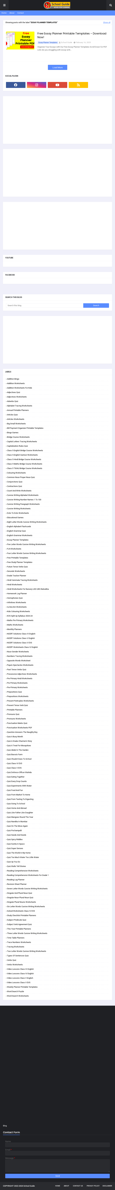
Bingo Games (12, 432)
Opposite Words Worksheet (18, 660)
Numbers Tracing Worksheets (19, 656)
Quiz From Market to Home (18, 795)
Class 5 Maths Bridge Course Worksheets (24, 464)
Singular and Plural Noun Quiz (19, 893)
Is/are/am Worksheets (17, 607)
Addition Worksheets (16, 383)
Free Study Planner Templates (19, 562)
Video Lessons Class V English (20, 978)
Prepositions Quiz (14, 692)
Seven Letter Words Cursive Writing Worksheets (27, 888)
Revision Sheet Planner (17, 884)
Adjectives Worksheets (17, 397)
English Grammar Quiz (16, 531)
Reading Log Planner (15, 880)
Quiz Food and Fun (15, 790)
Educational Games (15, 517)
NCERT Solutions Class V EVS (19, 643)
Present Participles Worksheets (20, 701)
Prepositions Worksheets (17, 696)
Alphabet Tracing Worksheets (19, 406)
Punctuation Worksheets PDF (19, 728)
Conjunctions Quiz (14, 482)
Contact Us (78, 1186)
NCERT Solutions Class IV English (21, 634)
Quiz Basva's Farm (14, 754)
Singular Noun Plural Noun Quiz (20, 897)
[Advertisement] (57, 120)
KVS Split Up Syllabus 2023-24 (19, 616)
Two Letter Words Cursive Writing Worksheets (26, 951)
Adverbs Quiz (12, 401)
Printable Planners (14, 710)
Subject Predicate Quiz (16, 920)
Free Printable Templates (17, 558)
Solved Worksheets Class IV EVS (21, 911)
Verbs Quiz (11, 960)
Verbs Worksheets (15, 964)
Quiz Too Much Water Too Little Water (23, 857)
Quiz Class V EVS (14, 768)
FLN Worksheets (14, 549)
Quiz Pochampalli (14, 830)
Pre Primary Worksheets (17, 683)
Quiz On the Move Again (17, 826)
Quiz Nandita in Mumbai (17, 821)
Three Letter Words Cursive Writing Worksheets (27, 933)
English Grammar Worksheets (19, 535)
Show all (106, 22)
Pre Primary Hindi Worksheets (19, 678)
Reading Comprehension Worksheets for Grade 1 (28, 875)
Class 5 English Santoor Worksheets (22, 455)
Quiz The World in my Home (19, 853)
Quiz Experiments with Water (19, 786)
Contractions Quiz (14, 486)
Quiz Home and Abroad (17, 808)
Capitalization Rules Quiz (17, 446)
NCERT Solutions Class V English (21, 638)
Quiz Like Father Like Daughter (20, 812)
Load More (58, 67)
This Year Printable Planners (19, 929)
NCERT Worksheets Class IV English (22, 647)
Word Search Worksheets (18, 996)
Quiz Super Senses (15, 848)
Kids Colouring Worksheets (18, 611)
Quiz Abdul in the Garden (17, 750)
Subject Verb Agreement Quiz (19, 924)
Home (3, 13)
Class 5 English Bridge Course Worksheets (25, 450)
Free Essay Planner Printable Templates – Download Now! (71, 35)
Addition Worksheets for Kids (19, 388)
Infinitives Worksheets (16, 602)
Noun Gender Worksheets (18, 652)
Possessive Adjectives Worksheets (22, 674)
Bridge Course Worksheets (18, 437)
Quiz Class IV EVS (14, 763)
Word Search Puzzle (15, 991)
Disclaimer (107, 1186)
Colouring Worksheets (16, 473)
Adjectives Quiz (13, 392)
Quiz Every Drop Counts (17, 781)
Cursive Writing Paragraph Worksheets (23, 504)
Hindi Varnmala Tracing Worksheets (22, 580)
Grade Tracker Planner (16, 576)
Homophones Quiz (15, 598)
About (11, 13)
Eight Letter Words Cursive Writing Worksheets (27, 522)
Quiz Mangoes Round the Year (20, 817)
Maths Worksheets (15, 625)
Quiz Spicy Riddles (15, 839)
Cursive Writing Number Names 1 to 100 (24, 500)
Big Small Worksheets (16, 423)
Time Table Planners (15, 938)
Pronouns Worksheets (16, 719)
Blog (5, 1126)
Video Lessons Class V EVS (18, 982)
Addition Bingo (13, 379)
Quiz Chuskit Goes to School (19, 759)
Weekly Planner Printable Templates (22, 987)
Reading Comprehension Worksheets (22, 871)
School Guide (66, 42)
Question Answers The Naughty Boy (22, 732)
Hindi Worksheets (14, 584)
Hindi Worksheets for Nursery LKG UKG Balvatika (28, 589)
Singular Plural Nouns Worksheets (21, 902)
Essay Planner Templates (47, 43)
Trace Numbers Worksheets (19, 942)
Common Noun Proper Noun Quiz (21, 477)
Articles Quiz (12, 415)
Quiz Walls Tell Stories (16, 866)
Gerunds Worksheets (16, 571)
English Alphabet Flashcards (19, 526)
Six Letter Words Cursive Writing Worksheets (26, 906)
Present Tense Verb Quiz (17, 705)
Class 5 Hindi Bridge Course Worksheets (24, 459)
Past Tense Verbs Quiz (16, 669)
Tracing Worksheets (15, 947)
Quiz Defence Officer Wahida (19, 772)
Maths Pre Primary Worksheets (20, 620)
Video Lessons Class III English (20, 969)
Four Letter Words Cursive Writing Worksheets (26, 553)
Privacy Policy (93, 1186)
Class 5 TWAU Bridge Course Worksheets (24, 468)
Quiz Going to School (16, 804)
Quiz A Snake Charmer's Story (19, 741)
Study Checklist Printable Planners (21, 915)
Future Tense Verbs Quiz (17, 567)
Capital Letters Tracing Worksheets (22, 441)
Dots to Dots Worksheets (18, 513)
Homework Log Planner (17, 593)
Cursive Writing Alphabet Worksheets (22, 495)
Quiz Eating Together (15, 777)
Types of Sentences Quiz (18, 956)
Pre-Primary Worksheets (17, 687)
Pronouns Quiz (13, 714)
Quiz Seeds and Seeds (16, 835)
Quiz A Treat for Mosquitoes (19, 745)
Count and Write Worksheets (19, 491)
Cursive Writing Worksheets (19, 508)
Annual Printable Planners (18, 410)
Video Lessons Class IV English (20, 973)
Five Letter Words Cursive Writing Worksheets (26, 544)
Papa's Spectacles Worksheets (20, 665)
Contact (20, 13)
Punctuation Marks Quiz (17, 723)
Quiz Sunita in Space (16, 844)
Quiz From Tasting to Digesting (20, 799)
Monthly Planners (14, 629)
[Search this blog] (44, 305)
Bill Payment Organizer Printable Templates (25, 428)
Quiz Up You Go (13, 862)
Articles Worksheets (15, 419)
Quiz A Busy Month (15, 736)
